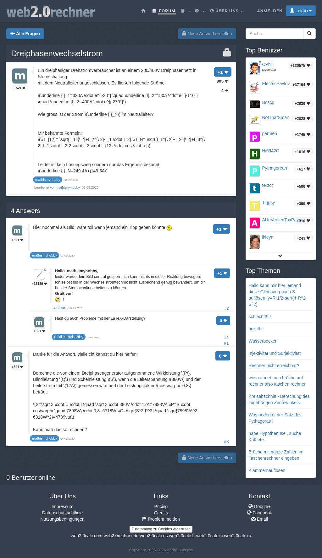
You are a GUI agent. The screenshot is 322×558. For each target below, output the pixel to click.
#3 (226, 441)
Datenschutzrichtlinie (62, 512)
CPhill (268, 64)
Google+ (259, 506)
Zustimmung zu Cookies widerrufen (161, 529)
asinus (60, 307)
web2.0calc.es (154, 535)
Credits (161, 512)
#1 (226, 343)
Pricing (161, 506)
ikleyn (268, 237)
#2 (226, 308)
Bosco (268, 102)
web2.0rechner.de (120, 535)
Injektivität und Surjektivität (275, 353)
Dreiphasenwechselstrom (57, 53)
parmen (269, 133)
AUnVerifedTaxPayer (282, 219)
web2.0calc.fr (182, 535)
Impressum (62, 506)
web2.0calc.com (86, 535)
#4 (226, 337)
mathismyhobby (69, 187)
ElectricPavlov (276, 83)
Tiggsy (268, 202)
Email (259, 519)
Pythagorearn (275, 168)
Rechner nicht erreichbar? (274, 365)
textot (267, 185)
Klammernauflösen (267, 470)
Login (301, 11)
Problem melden (161, 519)
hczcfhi (256, 328)
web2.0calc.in (209, 535)
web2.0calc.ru (237, 535)
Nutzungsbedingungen (63, 519)
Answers (25, 210)
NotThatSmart (276, 117)
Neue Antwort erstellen (207, 33)
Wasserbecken (263, 341)
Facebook (259, 512)
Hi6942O (271, 150)
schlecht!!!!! (260, 316)
